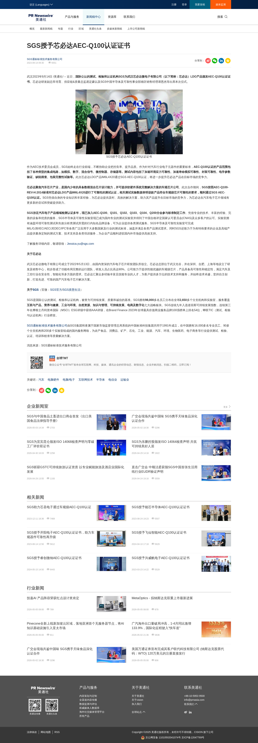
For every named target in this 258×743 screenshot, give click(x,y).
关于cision (137, 699)
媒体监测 (221, 4)
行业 (70, 28)
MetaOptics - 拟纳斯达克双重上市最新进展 (162, 598)
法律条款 (32, 732)
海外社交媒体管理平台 (91, 711)
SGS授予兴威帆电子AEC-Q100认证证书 (161, 558)
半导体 (100, 379)
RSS (57, 732)
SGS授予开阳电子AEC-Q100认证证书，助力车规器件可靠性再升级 (60, 535)
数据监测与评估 (88, 704)
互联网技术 (85, 379)
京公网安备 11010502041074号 (161, 737)
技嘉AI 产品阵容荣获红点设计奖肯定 (53, 598)
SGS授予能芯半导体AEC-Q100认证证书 (161, 507)
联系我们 (129, 16)
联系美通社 (193, 687)
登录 (184, 4)
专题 (60, 28)
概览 (32, 28)
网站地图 (46, 732)
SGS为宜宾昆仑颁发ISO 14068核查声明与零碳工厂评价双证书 (60, 444)
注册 (173, 4)
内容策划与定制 (88, 695)
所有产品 (84, 716)
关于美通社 (141, 687)
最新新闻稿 (46, 28)
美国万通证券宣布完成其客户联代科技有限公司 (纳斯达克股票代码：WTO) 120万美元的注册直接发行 (178, 651)
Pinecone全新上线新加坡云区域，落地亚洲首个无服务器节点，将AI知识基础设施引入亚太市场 (75, 626)
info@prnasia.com (194, 699)
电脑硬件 (53, 379)
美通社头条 (95, 28)
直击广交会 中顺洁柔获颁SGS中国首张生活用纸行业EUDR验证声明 (164, 469)
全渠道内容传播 (88, 699)
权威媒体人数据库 (89, 707)
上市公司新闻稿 (136, 28)
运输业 (124, 379)
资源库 (112, 16)
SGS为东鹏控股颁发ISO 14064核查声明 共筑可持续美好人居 (164, 444)
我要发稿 (200, 4)
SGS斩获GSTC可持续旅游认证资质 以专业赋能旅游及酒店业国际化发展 (75, 469)
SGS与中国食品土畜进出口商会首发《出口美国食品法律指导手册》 (59, 418)
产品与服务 (72, 16)
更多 (227, 406)
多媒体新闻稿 (114, 28)
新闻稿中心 (93, 16)
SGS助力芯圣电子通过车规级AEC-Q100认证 (59, 507)
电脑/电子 (69, 379)
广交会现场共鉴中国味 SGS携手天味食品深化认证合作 (164, 418)
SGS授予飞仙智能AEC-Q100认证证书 (159, 532)
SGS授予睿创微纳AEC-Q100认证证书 (54, 558)
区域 (81, 28)
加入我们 (137, 704)
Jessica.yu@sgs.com (80, 243)
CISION (198, 732)
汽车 (41, 379)
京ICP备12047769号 (192, 737)
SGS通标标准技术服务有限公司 (44, 59)
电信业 (112, 379)
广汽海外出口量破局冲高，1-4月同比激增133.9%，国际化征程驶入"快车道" (161, 626)
